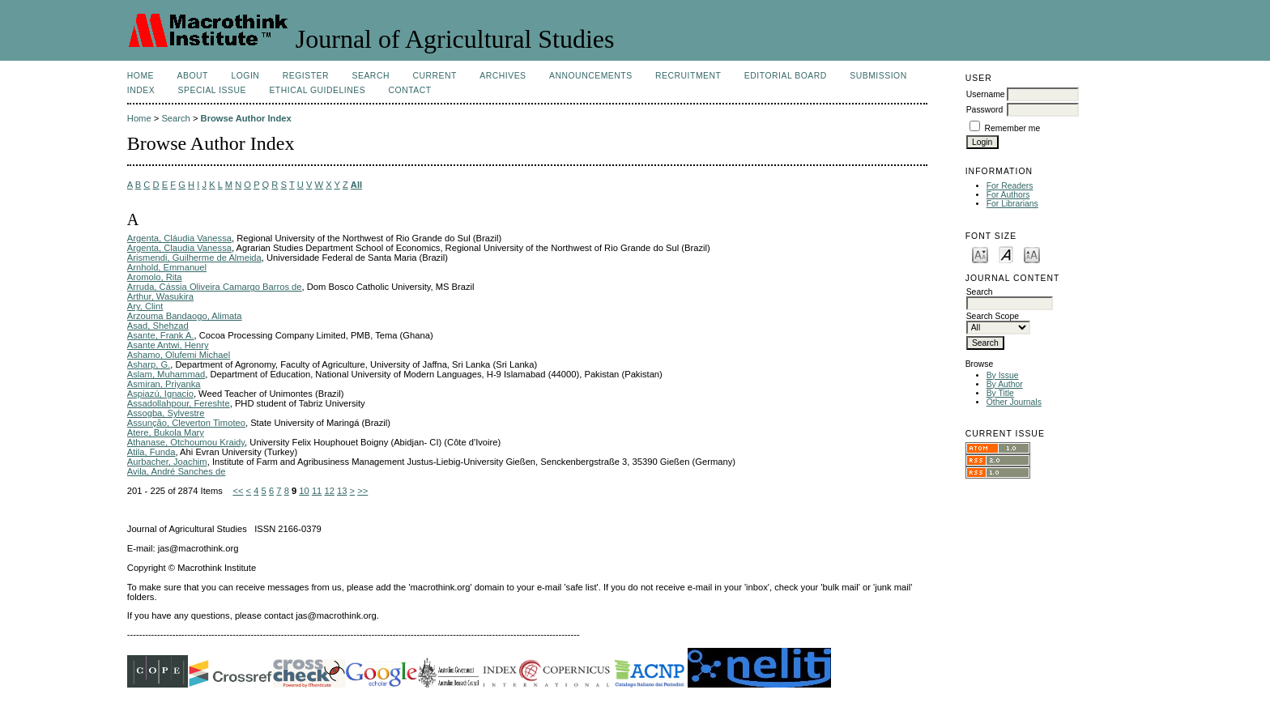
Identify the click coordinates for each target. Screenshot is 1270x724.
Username (985, 94)
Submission (878, 75)
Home (140, 75)
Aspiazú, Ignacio (160, 393)
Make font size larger (1032, 254)
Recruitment (688, 75)
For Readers (1010, 185)
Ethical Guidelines (317, 90)
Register (306, 75)
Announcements (591, 75)
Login (245, 75)
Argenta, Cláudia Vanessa (179, 238)
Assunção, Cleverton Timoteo (186, 423)
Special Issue (212, 90)
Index (141, 90)
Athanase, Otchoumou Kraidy (186, 442)
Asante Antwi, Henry (168, 345)
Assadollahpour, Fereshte (178, 403)
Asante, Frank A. (160, 335)
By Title (1000, 393)
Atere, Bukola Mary (165, 432)
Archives (502, 75)
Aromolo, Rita (154, 277)
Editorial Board (785, 75)
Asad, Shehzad (158, 325)
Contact (410, 90)
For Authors (1008, 194)
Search (371, 75)
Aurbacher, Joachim (167, 461)
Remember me (1013, 128)
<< (237, 491)
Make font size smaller (980, 254)
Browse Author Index (246, 118)
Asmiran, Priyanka (164, 384)
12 (329, 491)
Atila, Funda (151, 452)
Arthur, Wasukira (160, 296)
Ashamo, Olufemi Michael (178, 355)
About (192, 75)
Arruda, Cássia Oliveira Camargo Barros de (214, 287)
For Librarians (1012, 203)
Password (985, 109)
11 (317, 491)
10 (304, 491)
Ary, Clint (145, 306)
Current (434, 75)
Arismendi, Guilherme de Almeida (194, 257)
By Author (1005, 384)
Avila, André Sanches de (176, 471)
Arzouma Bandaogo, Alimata (184, 316)
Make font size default (1006, 254)
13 (342, 491)
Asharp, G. (148, 364)
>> (362, 491)
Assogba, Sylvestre (166, 413)
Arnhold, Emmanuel (167, 267)
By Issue (1003, 375)
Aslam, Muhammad (166, 374)
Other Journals (1014, 402)
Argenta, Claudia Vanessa (179, 248)
